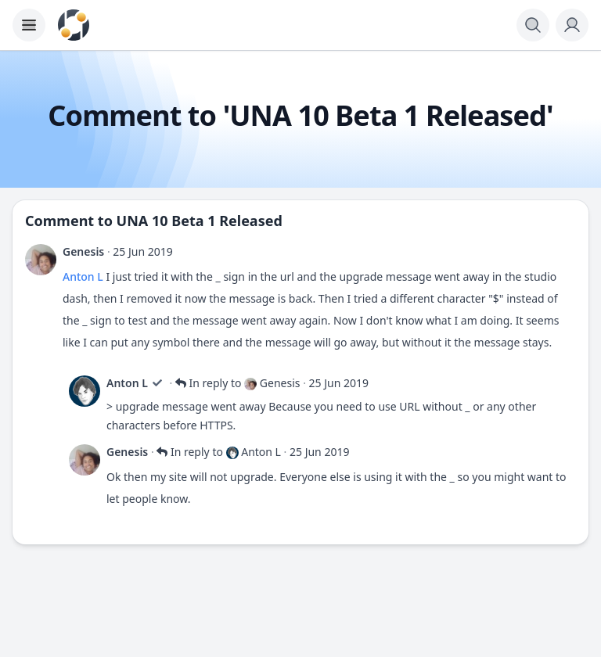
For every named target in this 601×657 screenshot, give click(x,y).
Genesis (83, 251)
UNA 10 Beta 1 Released (200, 220)
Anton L (83, 276)
